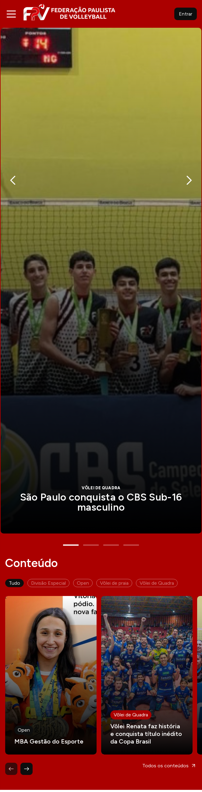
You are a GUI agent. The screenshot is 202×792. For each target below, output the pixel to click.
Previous (13, 174)
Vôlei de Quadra (157, 564)
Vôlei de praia (114, 564)
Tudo (14, 564)
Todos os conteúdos (165, 747)
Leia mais (51, 656)
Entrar (185, 14)
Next (189, 174)
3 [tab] (111, 526)
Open (83, 564)
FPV (69, 12)
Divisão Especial (48, 564)
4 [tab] (131, 526)
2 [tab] (91, 526)
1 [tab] (71, 526)
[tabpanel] (101, 271)
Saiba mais (101, 271)
